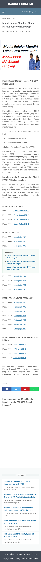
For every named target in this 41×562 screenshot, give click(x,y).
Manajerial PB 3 (20, 246)
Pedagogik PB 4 (20, 316)
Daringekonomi (20, 4)
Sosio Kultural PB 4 (21, 224)
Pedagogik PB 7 (20, 329)
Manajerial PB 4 (20, 276)
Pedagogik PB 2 (20, 307)
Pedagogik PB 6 (19, 324)
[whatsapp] (34, 389)
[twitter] (16, 389)
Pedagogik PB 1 (20, 302)
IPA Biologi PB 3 (19, 353)
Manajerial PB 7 (20, 289)
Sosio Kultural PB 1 (21, 211)
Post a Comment (25, 31)
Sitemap (27, 554)
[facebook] (6, 389)
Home (6, 554)
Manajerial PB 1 (20, 237)
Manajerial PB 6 (20, 285)
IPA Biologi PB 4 (19, 358)
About (12, 554)
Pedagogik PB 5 (20, 320)
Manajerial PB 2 (20, 241)
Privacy (34, 554)
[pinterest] (25, 389)
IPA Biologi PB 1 (19, 345)
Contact (19, 554)
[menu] (5, 11)
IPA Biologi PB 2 (19, 349)
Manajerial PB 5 (20, 281)
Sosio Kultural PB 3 (21, 220)
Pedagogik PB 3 (20, 311)
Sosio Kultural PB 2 (21, 215)
